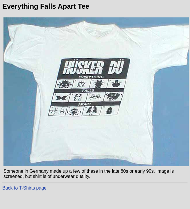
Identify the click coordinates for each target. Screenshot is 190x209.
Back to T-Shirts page (24, 187)
